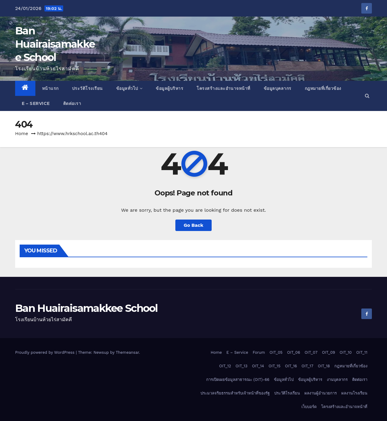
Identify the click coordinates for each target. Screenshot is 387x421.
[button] (367, 96)
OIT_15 (274, 366)
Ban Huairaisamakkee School (55, 44)
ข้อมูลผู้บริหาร (169, 88)
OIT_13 (241, 366)
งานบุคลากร (337, 379)
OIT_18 (324, 366)
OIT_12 (225, 366)
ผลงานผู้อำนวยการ (320, 393)
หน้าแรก (50, 88)
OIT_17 (307, 366)
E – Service (36, 103)
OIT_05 (276, 352)
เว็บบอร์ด (309, 406)
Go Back (193, 225)
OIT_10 (346, 352)
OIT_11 (361, 352)
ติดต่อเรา (72, 103)
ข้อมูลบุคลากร (277, 88)
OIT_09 (328, 352)
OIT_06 (293, 352)
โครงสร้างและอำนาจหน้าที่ (223, 88)
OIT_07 (311, 352)
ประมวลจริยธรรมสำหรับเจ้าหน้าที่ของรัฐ (235, 393)
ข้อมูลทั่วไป (129, 88)
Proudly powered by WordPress (45, 352)
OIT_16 (291, 366)
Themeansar (127, 352)
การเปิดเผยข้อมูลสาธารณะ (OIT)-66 (237, 379)
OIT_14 (258, 366)
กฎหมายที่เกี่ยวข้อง (323, 88)
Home (21, 133)
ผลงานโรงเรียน (354, 393)
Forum (259, 352)
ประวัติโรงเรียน (87, 88)
